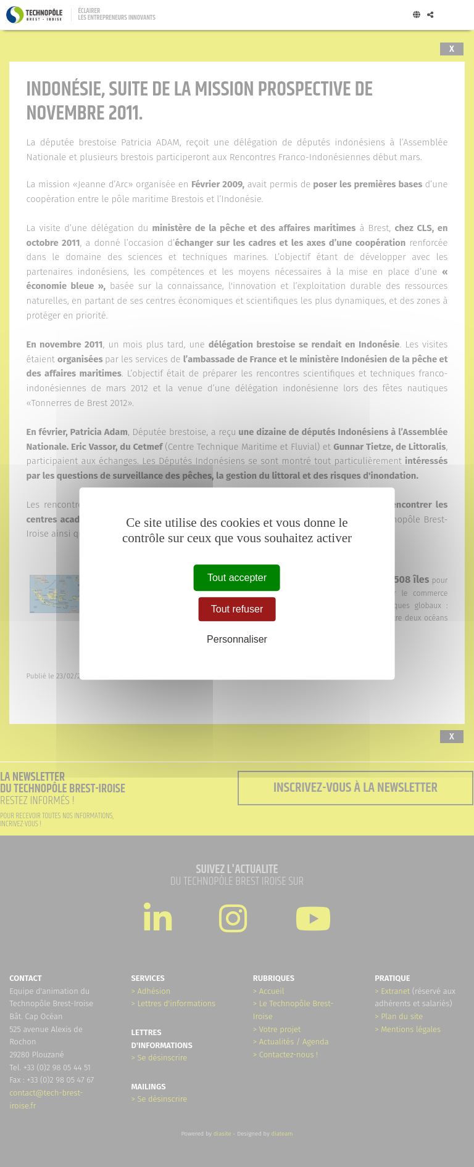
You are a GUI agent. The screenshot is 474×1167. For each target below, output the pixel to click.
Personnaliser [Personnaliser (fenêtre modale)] (237, 640)
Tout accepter (237, 577)
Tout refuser (237, 609)
